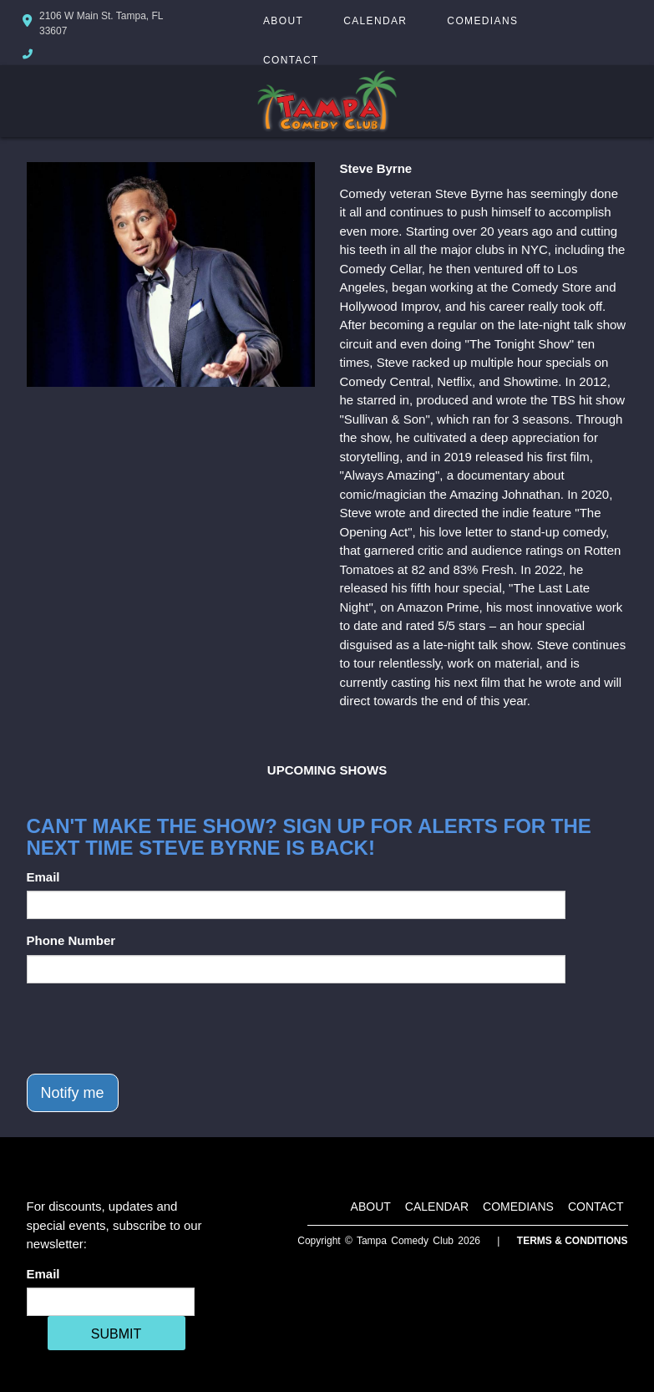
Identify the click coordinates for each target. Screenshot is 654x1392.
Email (43, 877)
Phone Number (71, 940)
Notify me (72, 1093)
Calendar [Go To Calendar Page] (375, 21)
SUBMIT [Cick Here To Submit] (116, 1334)
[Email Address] (111, 1302)
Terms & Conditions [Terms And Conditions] (572, 1241)
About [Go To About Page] (283, 21)
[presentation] (154, 1028)
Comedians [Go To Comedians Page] (482, 21)
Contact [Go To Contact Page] (291, 60)
